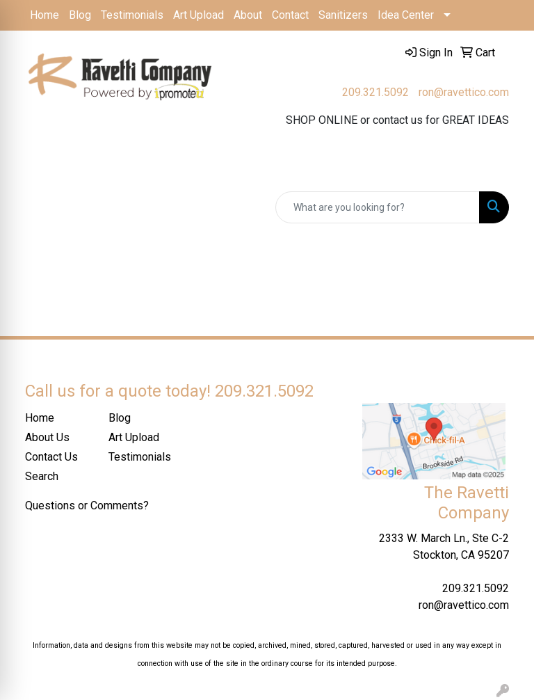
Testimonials (132, 15)
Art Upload (198, 15)
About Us (47, 437)
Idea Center (406, 15)
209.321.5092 (375, 92)
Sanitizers (343, 15)
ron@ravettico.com (464, 92)
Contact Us (51, 456)
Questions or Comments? (87, 505)
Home (44, 15)
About (248, 15)
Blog (80, 15)
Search (41, 476)
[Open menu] (506, 168)
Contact (290, 15)
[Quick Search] (377, 207)
